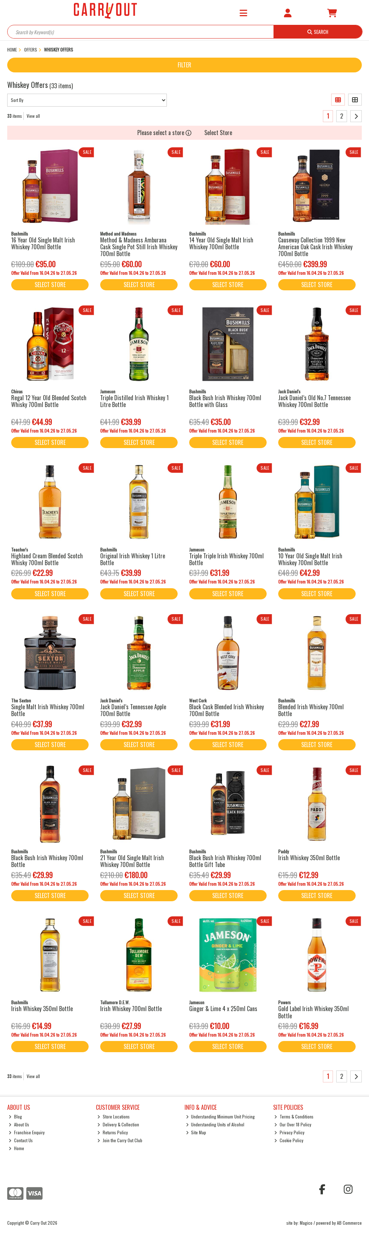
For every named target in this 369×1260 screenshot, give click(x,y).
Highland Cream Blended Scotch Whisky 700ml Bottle (47, 559)
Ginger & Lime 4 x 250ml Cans (223, 1008)
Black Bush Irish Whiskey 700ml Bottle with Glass (225, 401)
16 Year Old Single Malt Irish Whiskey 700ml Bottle (43, 243)
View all (33, 116)
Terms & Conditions (294, 1116)
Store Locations (113, 1116)
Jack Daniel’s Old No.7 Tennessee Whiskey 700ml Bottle (314, 401)
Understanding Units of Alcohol (215, 1124)
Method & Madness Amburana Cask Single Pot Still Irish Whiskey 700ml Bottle (138, 247)
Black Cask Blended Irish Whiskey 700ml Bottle (226, 710)
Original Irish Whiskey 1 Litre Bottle (132, 559)
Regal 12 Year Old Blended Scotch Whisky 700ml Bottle (48, 401)
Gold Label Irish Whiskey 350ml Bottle (313, 1012)
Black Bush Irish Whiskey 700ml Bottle (47, 861)
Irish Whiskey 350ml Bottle (309, 857)
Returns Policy (112, 1132)
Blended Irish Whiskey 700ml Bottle (311, 710)
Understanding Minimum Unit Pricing (220, 1116)
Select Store (218, 132)
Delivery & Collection (118, 1124)
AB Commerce (349, 1223)
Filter (184, 65)
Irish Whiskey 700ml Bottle (131, 1008)
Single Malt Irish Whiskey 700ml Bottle (47, 710)
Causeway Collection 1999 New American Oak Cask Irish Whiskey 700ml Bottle (315, 247)
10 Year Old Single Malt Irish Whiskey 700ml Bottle (310, 559)
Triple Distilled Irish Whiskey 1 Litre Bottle (134, 401)
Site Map (196, 1132)
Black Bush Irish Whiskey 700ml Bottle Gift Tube (225, 861)
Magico (306, 1223)
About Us (19, 1124)
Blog (15, 1116)
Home (16, 1148)
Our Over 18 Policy (292, 1124)
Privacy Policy (289, 1132)
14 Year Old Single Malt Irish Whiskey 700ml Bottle (221, 243)
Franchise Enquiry (27, 1132)
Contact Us (21, 1140)
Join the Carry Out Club (119, 1140)
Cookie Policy (288, 1140)
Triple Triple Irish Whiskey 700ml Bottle (226, 559)
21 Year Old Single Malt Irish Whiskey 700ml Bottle (132, 861)
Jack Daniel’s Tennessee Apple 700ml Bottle (133, 710)
